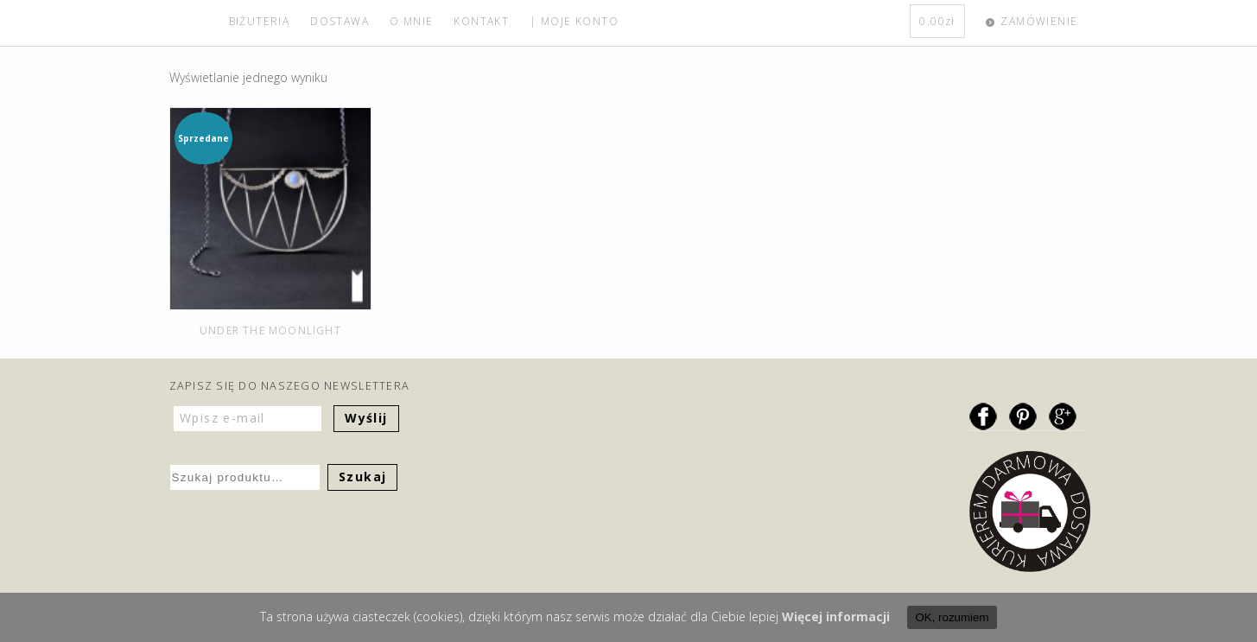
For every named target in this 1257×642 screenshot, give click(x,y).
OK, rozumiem (951, 617)
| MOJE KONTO (574, 21)
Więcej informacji (836, 616)
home (194, 23)
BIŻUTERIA (259, 21)
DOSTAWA (339, 21)
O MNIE (411, 21)
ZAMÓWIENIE (1038, 21)
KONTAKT (481, 21)
